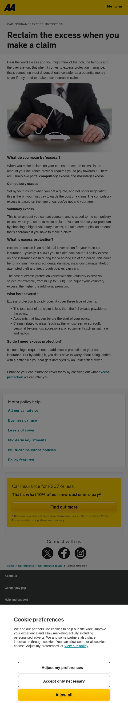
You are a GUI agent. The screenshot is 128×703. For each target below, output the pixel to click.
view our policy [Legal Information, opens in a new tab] (76, 646)
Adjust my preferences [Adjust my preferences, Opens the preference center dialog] (62, 668)
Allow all (64, 694)
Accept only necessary (64, 681)
